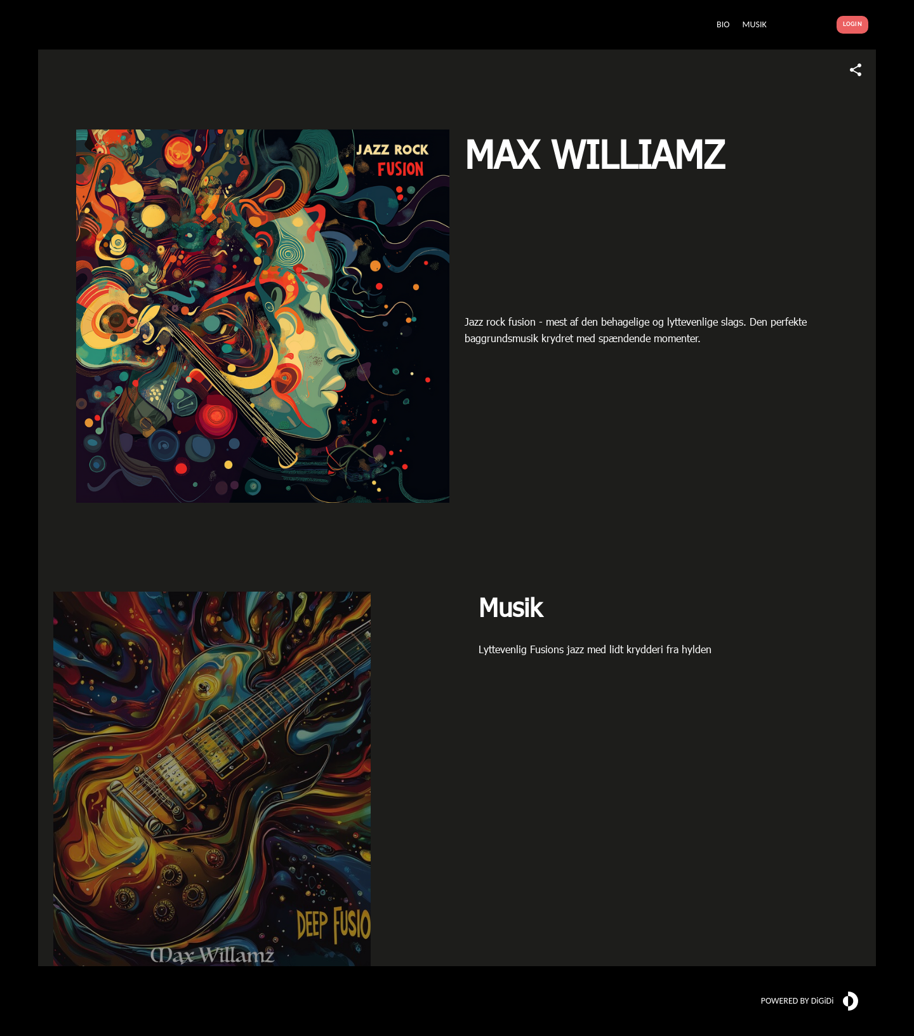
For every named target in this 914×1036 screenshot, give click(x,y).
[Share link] (855, 70)
